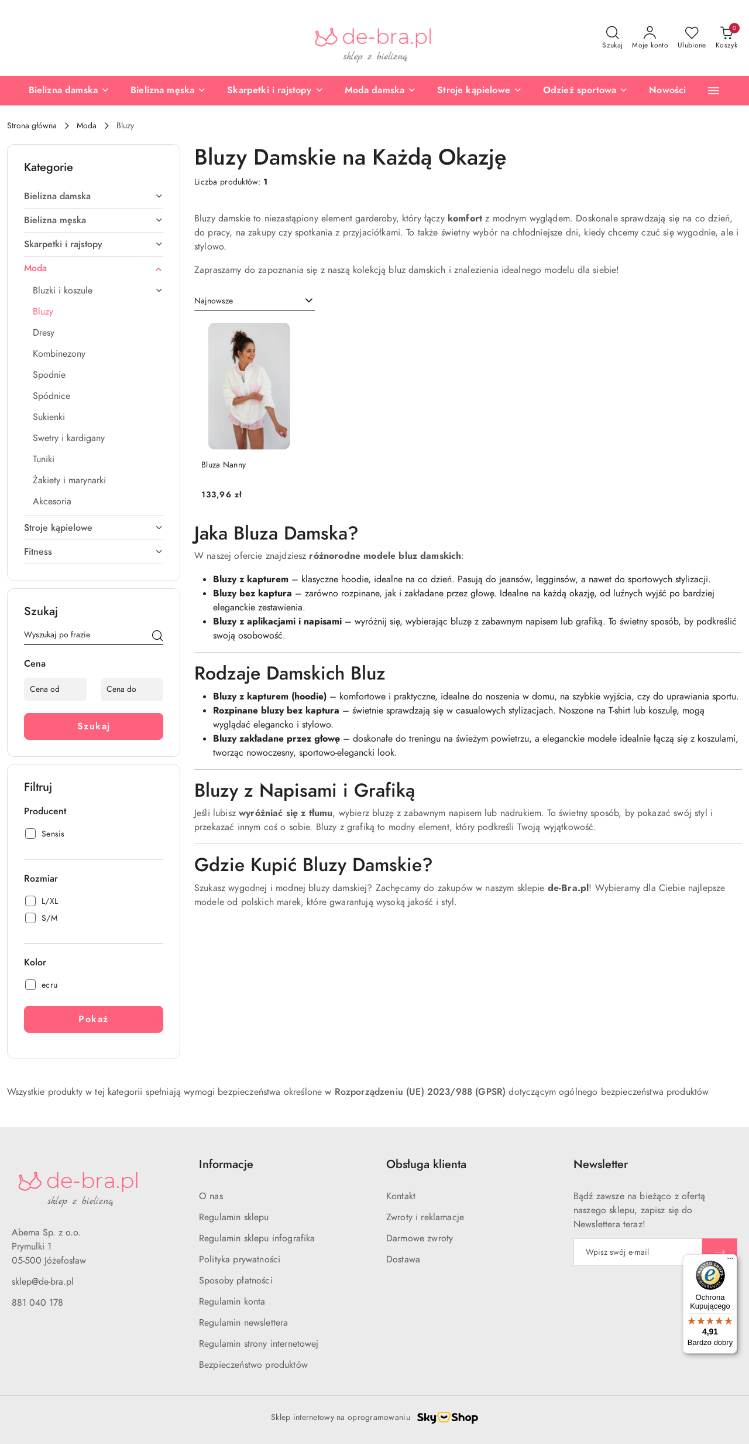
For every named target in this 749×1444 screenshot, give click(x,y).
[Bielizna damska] (69, 90)
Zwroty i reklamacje (425, 1217)
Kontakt (400, 1196)
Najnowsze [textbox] (213, 300)
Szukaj (94, 726)
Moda (93, 268)
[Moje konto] (650, 38)
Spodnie (49, 374)
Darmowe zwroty (419, 1238)
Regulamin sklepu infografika (257, 1238)
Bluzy (43, 311)
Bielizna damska (93, 196)
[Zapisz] (719, 1252)
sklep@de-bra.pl (43, 1281)
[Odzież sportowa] (585, 90)
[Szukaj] (157, 637)
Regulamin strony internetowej (259, 1343)
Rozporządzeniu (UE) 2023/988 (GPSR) (420, 1091)
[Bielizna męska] (168, 90)
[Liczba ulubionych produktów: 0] (692, 38)
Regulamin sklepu (234, 1217)
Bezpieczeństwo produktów (253, 1364)
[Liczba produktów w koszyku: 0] (726, 38)
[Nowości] (667, 90)
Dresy (43, 332)
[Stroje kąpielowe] (479, 90)
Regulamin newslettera (243, 1322)
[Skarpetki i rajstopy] (275, 90)
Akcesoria (52, 501)
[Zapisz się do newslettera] (637, 1252)
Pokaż (93, 1019)
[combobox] (254, 301)
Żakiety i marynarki (69, 480)
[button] (713, 90)
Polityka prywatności (239, 1259)
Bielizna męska (93, 220)
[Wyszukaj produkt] (93, 637)
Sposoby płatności (236, 1280)
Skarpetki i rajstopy (93, 244)
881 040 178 (37, 1302)
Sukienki (49, 417)
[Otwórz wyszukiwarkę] (612, 38)
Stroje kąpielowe (93, 527)
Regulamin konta (232, 1301)
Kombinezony (59, 353)
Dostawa (403, 1259)
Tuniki (43, 459)
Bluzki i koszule (98, 290)
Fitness (93, 551)
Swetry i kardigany (69, 438)
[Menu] (730, 1261)
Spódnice (51, 396)
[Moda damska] (380, 90)
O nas (211, 1196)
